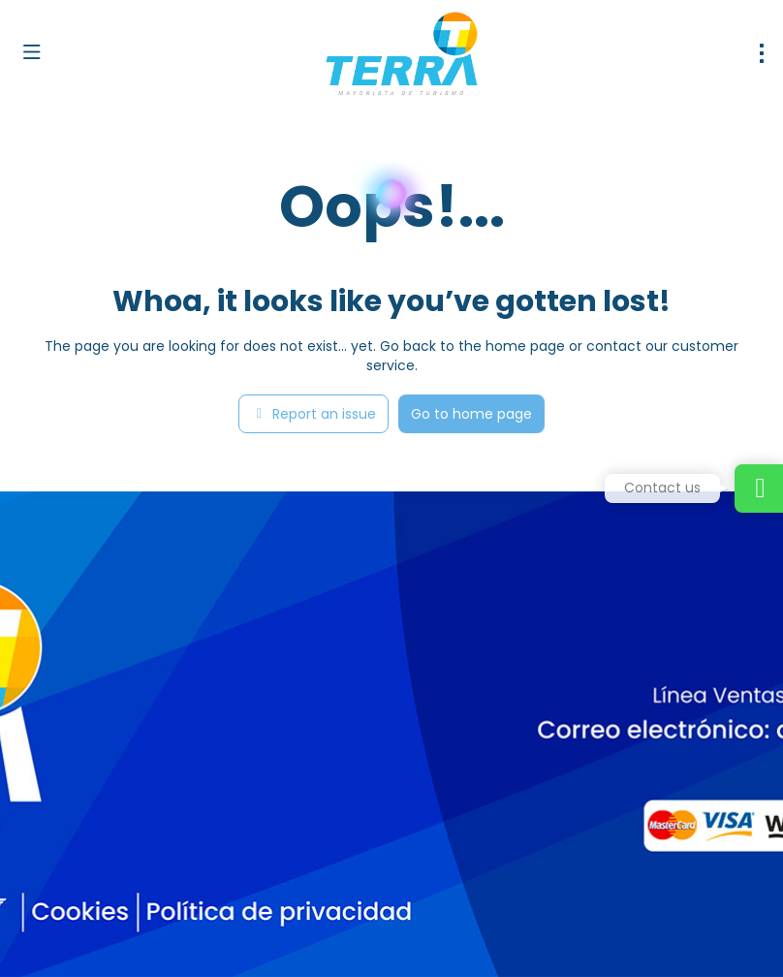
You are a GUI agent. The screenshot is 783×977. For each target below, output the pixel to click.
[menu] (761, 53)
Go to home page (471, 414)
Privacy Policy (405, 938)
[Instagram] (85, 888)
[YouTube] (128, 888)
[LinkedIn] (172, 888)
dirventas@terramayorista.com (123, 763)
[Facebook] (41, 888)
